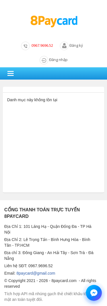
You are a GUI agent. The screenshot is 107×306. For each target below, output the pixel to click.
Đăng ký (76, 45)
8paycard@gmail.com (36, 273)
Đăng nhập (58, 59)
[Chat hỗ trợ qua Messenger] (94, 293)
